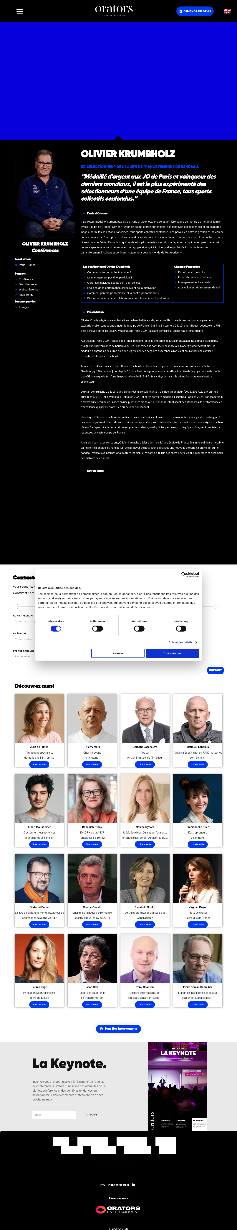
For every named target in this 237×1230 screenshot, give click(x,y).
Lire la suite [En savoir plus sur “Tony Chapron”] (145, 1006)
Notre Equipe (103, 1151)
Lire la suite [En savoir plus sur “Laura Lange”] (39, 1006)
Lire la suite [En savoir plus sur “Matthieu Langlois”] (198, 765)
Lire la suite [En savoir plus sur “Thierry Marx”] (92, 765)
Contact (168, 1151)
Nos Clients (71, 1151)
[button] (19, 11)
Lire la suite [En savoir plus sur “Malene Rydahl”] (145, 845)
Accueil (61, 1143)
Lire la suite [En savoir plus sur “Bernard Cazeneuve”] (145, 765)
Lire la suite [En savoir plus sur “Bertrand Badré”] (39, 926)
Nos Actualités (137, 1151)
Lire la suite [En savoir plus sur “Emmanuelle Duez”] (198, 845)
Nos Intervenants (93, 1143)
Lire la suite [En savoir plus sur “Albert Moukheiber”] (39, 845)
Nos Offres (165, 1143)
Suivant (215, 670)
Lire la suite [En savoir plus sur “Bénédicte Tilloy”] (92, 845)
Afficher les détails (179, 642)
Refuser (118, 653)
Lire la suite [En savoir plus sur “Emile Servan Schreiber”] (198, 1006)
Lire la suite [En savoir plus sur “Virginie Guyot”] (198, 926)
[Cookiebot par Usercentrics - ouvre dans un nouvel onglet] (183, 574)
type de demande (23, 651)
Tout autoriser (172, 653)
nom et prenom (23, 616)
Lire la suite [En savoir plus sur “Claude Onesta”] (92, 926)
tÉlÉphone (19, 634)
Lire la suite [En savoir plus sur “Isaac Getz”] (92, 1006)
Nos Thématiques (132, 1143)
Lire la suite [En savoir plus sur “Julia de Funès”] (39, 765)
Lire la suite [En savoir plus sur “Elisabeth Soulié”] (145, 926)
